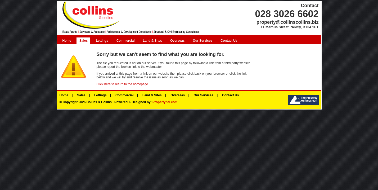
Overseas (177, 40)
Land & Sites (152, 40)
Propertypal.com (165, 102)
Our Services (202, 40)
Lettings (102, 40)
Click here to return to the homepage (122, 84)
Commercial (125, 40)
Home (66, 40)
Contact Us (228, 40)
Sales (83, 40)
